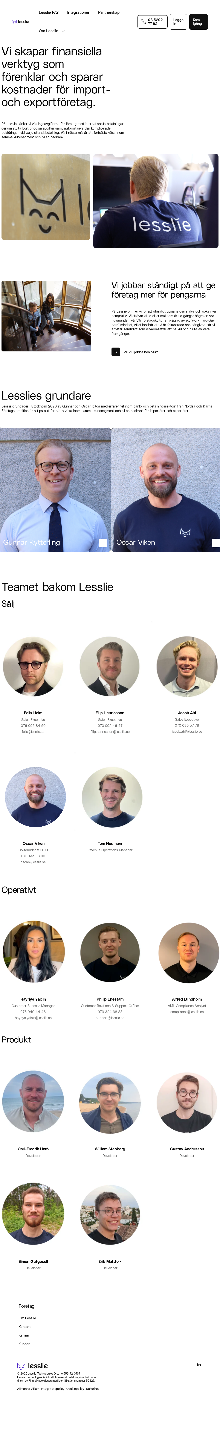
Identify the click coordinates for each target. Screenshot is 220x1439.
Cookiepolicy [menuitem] (75, 1402)
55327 (90, 1394)
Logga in (178, 22)
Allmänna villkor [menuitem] (28, 1402)
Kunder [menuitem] (24, 1358)
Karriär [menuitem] (24, 1349)
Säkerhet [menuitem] (92, 1402)
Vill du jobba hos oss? (141, 352)
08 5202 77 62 (155, 22)
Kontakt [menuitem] (25, 1340)
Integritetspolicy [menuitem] (52, 1402)
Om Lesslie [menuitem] (27, 1332)
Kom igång (197, 22)
